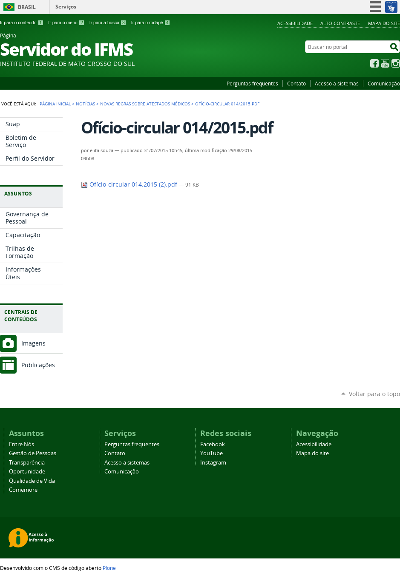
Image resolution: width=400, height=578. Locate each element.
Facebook (374, 63)
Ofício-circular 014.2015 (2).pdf (130, 184)
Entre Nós (21, 444)
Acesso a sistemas (337, 83)
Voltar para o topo (374, 394)
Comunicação (384, 83)
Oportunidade (27, 471)
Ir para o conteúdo (21, 22)
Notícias (85, 104)
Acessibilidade (295, 23)
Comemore (23, 489)
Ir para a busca (108, 22)
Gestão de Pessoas (32, 453)
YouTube (385, 63)
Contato (296, 83)
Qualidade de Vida (32, 480)
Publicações (38, 365)
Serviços (65, 6)
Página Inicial (55, 104)
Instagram (395, 63)
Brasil (27, 7)
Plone (109, 567)
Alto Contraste (340, 23)
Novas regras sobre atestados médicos (145, 104)
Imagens (33, 343)
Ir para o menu (66, 22)
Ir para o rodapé (150, 22)
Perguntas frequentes (252, 83)
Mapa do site (384, 23)
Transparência (27, 462)
